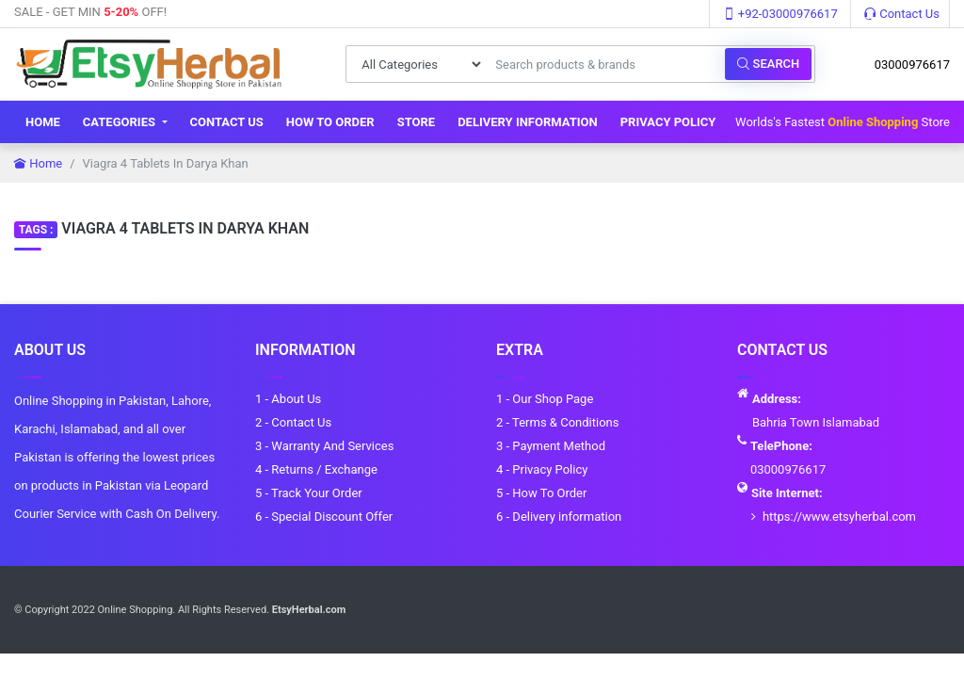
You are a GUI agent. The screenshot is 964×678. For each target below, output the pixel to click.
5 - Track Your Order (308, 493)
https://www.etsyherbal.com (839, 516)
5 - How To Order (541, 493)
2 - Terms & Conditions (557, 422)
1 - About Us (288, 399)
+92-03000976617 (780, 14)
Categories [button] (120, 122)
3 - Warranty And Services (324, 446)
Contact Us (902, 14)
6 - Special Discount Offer (324, 516)
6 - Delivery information (558, 516)
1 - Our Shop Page (544, 399)
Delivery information (528, 122)
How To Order (330, 122)
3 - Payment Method (550, 446)
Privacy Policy (668, 122)
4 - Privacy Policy (541, 469)
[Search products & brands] (605, 64)
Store (416, 122)
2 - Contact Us (293, 422)
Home (42, 122)
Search (768, 63)
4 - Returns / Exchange (316, 469)
